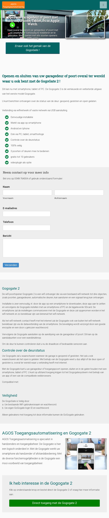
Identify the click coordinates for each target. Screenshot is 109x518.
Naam (6, 186)
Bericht (7, 235)
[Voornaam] (27, 192)
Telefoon (8, 221)
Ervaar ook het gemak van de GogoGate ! (33, 48)
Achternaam (60, 198)
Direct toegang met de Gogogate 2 (54, 503)
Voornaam (8, 198)
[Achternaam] (79, 192)
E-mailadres (10, 208)
